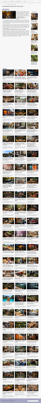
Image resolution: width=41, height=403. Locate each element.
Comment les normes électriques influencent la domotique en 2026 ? (34, 31)
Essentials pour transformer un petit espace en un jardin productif (34, 52)
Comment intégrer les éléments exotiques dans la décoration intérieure (20, 91)
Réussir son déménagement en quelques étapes (8, 367)
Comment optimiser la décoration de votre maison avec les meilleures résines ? (32, 104)
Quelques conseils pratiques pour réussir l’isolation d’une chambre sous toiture (8, 278)
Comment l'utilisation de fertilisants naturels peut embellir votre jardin (7, 91)
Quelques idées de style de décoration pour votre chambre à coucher (7, 172)
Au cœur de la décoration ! (19, 392)
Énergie (5, 1)
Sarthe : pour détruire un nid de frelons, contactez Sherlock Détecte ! (8, 77)
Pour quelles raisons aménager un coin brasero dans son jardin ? (8, 239)
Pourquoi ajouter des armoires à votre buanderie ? (32, 317)
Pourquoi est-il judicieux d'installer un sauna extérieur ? (20, 252)
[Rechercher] (34, 1)
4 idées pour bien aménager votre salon (8, 212)
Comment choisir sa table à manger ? (8, 329)
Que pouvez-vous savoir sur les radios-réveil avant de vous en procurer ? (20, 226)
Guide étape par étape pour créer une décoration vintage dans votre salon (20, 117)
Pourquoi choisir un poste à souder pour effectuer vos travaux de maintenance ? (20, 303)
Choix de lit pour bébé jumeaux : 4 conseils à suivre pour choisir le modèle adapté (8, 226)
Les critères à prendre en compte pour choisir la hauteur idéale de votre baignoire (20, 159)
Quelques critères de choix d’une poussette (20, 278)
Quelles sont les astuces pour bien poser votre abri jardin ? (8, 317)
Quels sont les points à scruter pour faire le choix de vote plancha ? (8, 393)
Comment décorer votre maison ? (7, 354)
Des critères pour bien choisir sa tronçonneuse (32, 278)
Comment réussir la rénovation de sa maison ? (32, 239)
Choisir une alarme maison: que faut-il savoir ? (32, 226)
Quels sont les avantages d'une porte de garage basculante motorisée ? (32, 379)
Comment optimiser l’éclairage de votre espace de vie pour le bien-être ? (34, 42)
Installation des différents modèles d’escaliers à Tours (32, 329)
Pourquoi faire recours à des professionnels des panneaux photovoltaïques (8, 159)
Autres (24, 1)
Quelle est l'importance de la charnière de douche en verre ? (32, 291)
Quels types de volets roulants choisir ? (8, 117)
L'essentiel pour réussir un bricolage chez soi (31, 212)
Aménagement (18, 1)
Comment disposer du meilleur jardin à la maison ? (32, 303)
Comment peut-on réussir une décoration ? (8, 342)
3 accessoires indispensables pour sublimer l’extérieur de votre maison (20, 379)
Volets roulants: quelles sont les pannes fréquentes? (32, 172)
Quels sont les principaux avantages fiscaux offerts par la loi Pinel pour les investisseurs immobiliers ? (32, 186)
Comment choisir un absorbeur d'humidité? (20, 317)
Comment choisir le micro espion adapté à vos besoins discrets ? (32, 77)
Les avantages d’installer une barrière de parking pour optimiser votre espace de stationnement (8, 186)
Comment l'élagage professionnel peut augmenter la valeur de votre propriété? (34, 63)
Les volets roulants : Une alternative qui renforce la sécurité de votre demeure (32, 252)
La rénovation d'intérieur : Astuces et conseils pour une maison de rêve (8, 104)
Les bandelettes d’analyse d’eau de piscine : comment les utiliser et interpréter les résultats (8, 304)
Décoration (11, 1)
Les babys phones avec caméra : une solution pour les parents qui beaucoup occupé (8, 265)
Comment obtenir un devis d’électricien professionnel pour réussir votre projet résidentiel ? (32, 159)
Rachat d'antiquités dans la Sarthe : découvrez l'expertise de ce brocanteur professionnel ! (20, 78)
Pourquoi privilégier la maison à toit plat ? (8, 379)
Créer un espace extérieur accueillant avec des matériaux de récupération (20, 144)
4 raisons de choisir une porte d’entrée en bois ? (8, 199)
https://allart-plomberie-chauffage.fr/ (14, 28)
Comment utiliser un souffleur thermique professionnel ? (32, 342)
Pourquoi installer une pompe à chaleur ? (20, 265)
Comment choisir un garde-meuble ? (20, 342)
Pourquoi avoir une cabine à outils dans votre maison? (8, 291)
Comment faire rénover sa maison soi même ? (19, 185)
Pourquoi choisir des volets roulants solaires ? (20, 291)
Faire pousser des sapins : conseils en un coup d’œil (31, 367)
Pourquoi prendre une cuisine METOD (32, 354)
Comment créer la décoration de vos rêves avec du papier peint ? (20, 239)
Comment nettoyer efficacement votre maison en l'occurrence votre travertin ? (32, 265)
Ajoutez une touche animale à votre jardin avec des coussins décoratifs (20, 212)
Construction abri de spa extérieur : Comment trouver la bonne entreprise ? (32, 117)
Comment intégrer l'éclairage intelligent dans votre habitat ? (34, 21)
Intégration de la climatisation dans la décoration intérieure (20, 104)
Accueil (3, 4)
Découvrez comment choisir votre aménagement (32, 392)
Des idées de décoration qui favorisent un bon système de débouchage (8, 144)
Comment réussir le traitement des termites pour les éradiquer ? (8, 252)
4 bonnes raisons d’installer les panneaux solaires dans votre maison (20, 199)
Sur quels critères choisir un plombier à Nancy (20, 367)
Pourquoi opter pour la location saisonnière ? (31, 199)
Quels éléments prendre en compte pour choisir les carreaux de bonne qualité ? (32, 91)
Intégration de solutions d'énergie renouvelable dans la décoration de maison (32, 130)
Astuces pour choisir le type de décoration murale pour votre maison (20, 354)
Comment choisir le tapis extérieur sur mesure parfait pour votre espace (8, 130)
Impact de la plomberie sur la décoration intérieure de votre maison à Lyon (20, 130)
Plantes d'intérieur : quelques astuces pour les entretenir (20, 329)
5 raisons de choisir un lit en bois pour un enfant (20, 172)
